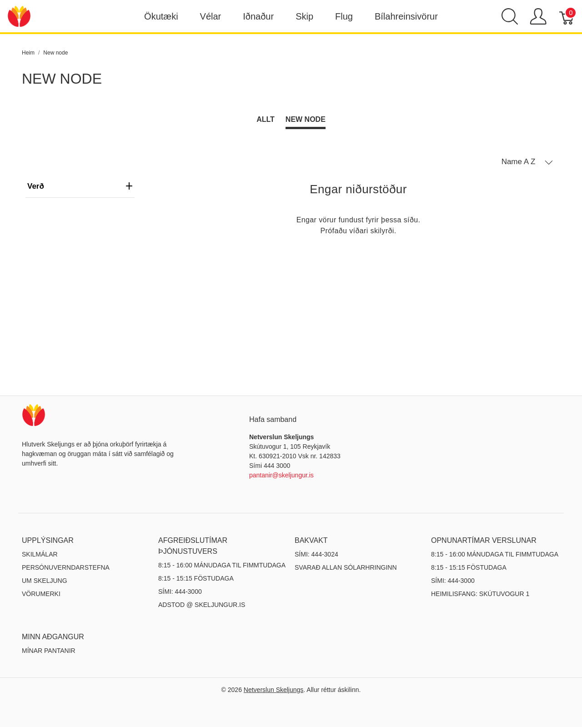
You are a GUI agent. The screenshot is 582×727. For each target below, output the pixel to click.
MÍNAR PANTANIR (48, 650)
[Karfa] (567, 16)
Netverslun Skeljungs (274, 689)
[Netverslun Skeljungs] (19, 16)
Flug (344, 16)
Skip (304, 16)
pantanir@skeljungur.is (281, 475)
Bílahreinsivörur (406, 16)
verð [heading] (80, 186)
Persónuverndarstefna (66, 567)
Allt (265, 119)
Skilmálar (40, 554)
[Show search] (510, 16)
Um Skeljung (44, 580)
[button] (527, 162)
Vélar (210, 16)
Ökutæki (161, 16)
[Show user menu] (538, 16)
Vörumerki (41, 593)
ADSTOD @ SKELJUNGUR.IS (201, 604)
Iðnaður (258, 16)
